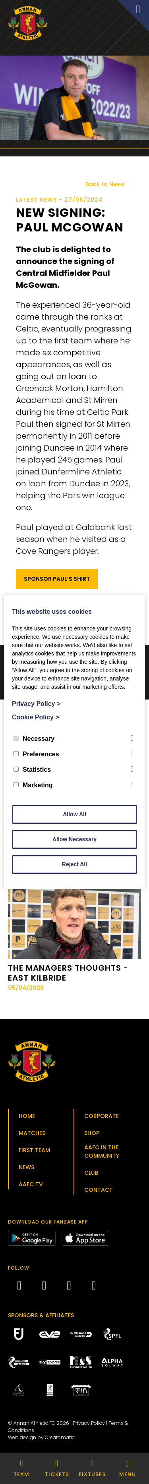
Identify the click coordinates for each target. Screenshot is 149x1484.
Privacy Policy (89, 1423)
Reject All (74, 864)
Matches (32, 1133)
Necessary (34, 738)
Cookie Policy (35, 717)
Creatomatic (60, 1437)
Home (27, 1116)
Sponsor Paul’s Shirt (57, 579)
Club (91, 1173)
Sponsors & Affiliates (41, 1315)
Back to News (109, 184)
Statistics (32, 769)
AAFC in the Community (101, 1151)
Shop (91, 1133)
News (26, 1167)
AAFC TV (31, 1184)
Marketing (33, 785)
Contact (98, 1190)
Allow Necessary (74, 839)
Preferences (36, 754)
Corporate (101, 1116)
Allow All (74, 814)
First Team (34, 1150)
